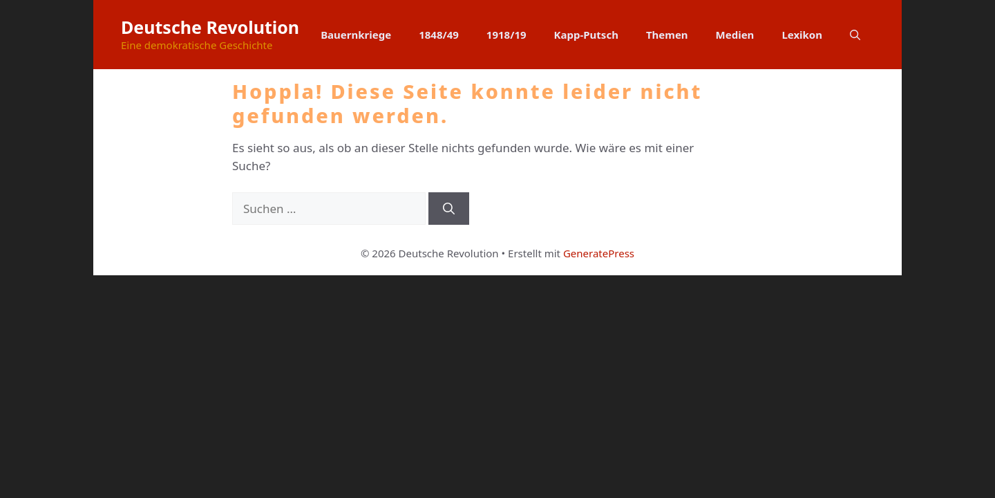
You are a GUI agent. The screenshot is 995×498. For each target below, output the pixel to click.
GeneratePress (598, 253)
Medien (735, 35)
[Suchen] (448, 208)
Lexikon (801, 35)
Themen (667, 35)
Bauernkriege (356, 35)
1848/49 (439, 35)
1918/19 (506, 35)
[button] (855, 34)
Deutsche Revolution (210, 27)
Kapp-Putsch (586, 35)
